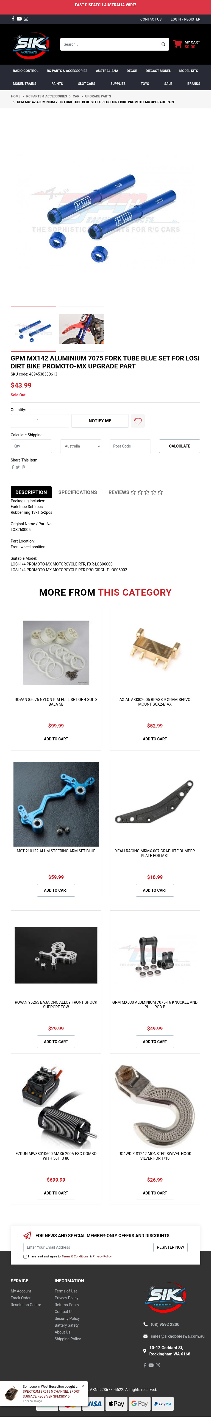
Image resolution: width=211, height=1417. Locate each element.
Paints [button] (57, 84)
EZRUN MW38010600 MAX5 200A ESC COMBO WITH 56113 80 (56, 1156)
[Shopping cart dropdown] (186, 44)
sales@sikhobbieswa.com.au (178, 1336)
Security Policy (67, 1318)
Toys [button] (145, 84)
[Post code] (130, 446)
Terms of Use (66, 1291)
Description (31, 492)
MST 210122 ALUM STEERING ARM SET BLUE (56, 851)
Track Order (20, 1298)
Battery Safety (67, 1325)
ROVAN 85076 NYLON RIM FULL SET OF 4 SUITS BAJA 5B (56, 701)
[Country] (80, 446)
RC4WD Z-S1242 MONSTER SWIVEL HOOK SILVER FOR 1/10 (154, 1156)
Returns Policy (67, 1305)
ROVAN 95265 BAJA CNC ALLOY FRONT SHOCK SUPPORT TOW (56, 1004)
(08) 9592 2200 (165, 1324)
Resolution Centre (26, 1305)
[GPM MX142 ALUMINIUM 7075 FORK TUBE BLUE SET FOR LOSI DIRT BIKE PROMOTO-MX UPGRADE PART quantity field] (40, 421)
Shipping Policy (68, 1339)
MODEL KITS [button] (188, 71)
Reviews (136, 492)
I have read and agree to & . (67, 1256)
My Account (21, 1291)
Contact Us (64, 1311)
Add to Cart (56, 739)
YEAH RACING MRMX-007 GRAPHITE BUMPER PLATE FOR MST (155, 853)
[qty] (31, 446)
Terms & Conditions (75, 1256)
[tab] (31, 492)
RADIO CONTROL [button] (25, 71)
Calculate (179, 446)
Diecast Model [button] (158, 71)
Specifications (78, 492)
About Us (62, 1332)
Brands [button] (193, 84)
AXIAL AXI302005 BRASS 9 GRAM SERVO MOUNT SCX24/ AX (155, 701)
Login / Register (185, 19)
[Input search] (109, 44)
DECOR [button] (132, 71)
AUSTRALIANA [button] (107, 71)
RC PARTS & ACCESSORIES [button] (67, 71)
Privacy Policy (102, 1256)
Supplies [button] (118, 84)
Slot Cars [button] (86, 84)
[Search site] (163, 44)
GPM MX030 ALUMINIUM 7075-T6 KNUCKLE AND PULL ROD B (155, 1004)
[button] (138, 421)
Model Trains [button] (24, 84)
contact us (151, 19)
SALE (168, 84)
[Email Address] (87, 1247)
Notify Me (100, 420)
